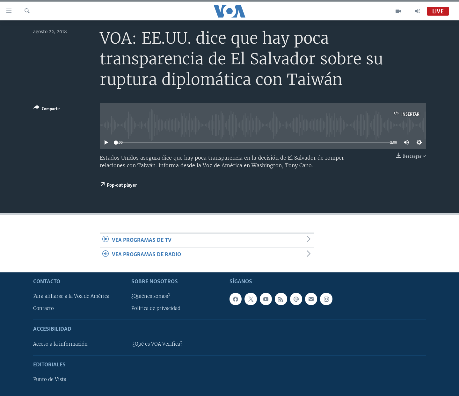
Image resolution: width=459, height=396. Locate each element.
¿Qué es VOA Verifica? (157, 344)
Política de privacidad (155, 309)
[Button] (46, 109)
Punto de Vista (49, 380)
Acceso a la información (60, 344)
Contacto (43, 309)
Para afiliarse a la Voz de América (71, 296)
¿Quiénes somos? (150, 296)
